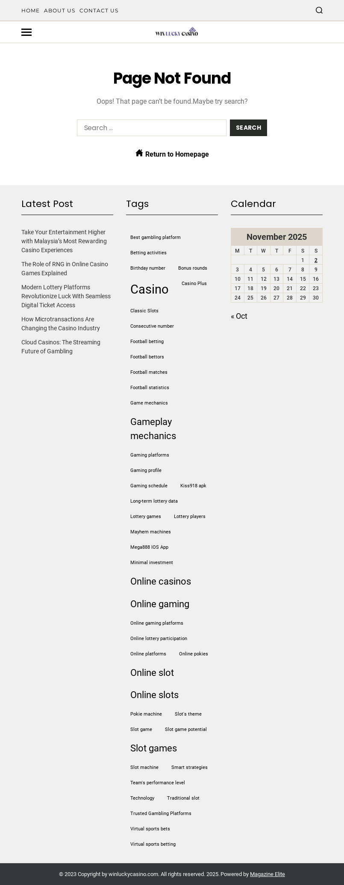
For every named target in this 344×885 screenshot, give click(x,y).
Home (30, 10)
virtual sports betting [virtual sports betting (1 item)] (153, 844)
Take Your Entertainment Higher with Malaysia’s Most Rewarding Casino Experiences (64, 241)
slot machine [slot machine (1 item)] (144, 767)
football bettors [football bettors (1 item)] (147, 357)
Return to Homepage (172, 153)
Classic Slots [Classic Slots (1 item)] (144, 311)
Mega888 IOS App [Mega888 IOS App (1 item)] (149, 547)
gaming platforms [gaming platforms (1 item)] (149, 455)
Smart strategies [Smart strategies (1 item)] (189, 767)
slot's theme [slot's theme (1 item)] (188, 714)
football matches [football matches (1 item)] (149, 372)
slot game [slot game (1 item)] (141, 729)
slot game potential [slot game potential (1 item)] (186, 729)
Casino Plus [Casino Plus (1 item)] (194, 283)
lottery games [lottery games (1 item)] (145, 516)
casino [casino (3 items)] (149, 289)
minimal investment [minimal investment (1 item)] (151, 562)
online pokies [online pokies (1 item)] (193, 654)
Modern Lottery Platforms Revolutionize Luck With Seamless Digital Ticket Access (66, 296)
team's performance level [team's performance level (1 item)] (157, 783)
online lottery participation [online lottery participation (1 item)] (158, 638)
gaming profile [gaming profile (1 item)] (146, 470)
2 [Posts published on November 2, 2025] (316, 260)
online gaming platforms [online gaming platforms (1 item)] (156, 623)
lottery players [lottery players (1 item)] (190, 516)
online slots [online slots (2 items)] (154, 695)
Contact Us (98, 10)
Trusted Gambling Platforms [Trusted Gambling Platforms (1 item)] (160, 813)
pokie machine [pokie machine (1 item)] (146, 714)
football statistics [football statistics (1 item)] (149, 387)
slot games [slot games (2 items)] (153, 748)
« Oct (239, 315)
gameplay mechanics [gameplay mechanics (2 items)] (153, 428)
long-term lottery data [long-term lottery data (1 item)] (154, 501)
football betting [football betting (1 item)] (147, 341)
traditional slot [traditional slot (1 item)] (183, 798)
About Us (59, 10)
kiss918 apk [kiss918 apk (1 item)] (193, 486)
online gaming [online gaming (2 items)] (159, 604)
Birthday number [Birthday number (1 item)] (147, 268)
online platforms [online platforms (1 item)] (148, 654)
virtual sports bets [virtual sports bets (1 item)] (150, 829)
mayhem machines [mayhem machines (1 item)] (150, 532)
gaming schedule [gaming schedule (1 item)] (149, 486)
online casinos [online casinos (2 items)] (160, 581)
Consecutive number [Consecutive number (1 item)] (152, 326)
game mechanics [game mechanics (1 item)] (149, 403)
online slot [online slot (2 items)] (152, 672)
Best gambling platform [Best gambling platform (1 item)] (155, 237)
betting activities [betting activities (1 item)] (148, 253)
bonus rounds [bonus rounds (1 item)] (192, 268)
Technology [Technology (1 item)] (142, 798)
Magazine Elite (267, 874)
